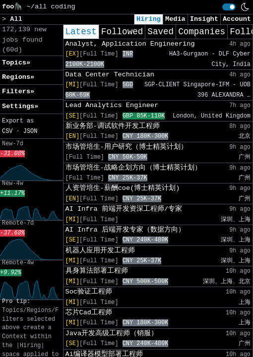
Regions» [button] (18, 77)
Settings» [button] (20, 106)
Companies (201, 32)
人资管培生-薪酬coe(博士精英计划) (122, 188)
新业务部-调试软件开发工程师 (112, 126)
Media (175, 19)
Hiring (148, 19)
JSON (30, 131)
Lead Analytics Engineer (112, 105)
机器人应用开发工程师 (100, 250)
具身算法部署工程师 (96, 271)
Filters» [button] (18, 91)
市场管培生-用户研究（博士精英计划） (126, 147)
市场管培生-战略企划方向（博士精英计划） (133, 168)
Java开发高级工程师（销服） (111, 333)
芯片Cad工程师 (88, 312)
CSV (7, 131)
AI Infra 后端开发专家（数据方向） (125, 230)
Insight (204, 19)
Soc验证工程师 (88, 292)
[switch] (229, 6)
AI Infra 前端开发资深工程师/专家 (124, 209)
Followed (122, 32)
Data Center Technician (109, 74)
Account (237, 19)
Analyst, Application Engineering (130, 44)
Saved (160, 32)
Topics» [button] (16, 62)
